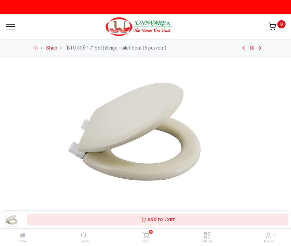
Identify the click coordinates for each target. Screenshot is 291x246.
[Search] (84, 235)
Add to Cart (158, 219)
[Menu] (10, 26)
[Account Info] (268, 235)
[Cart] (145, 235)
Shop (51, 48)
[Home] (22, 235)
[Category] (207, 235)
